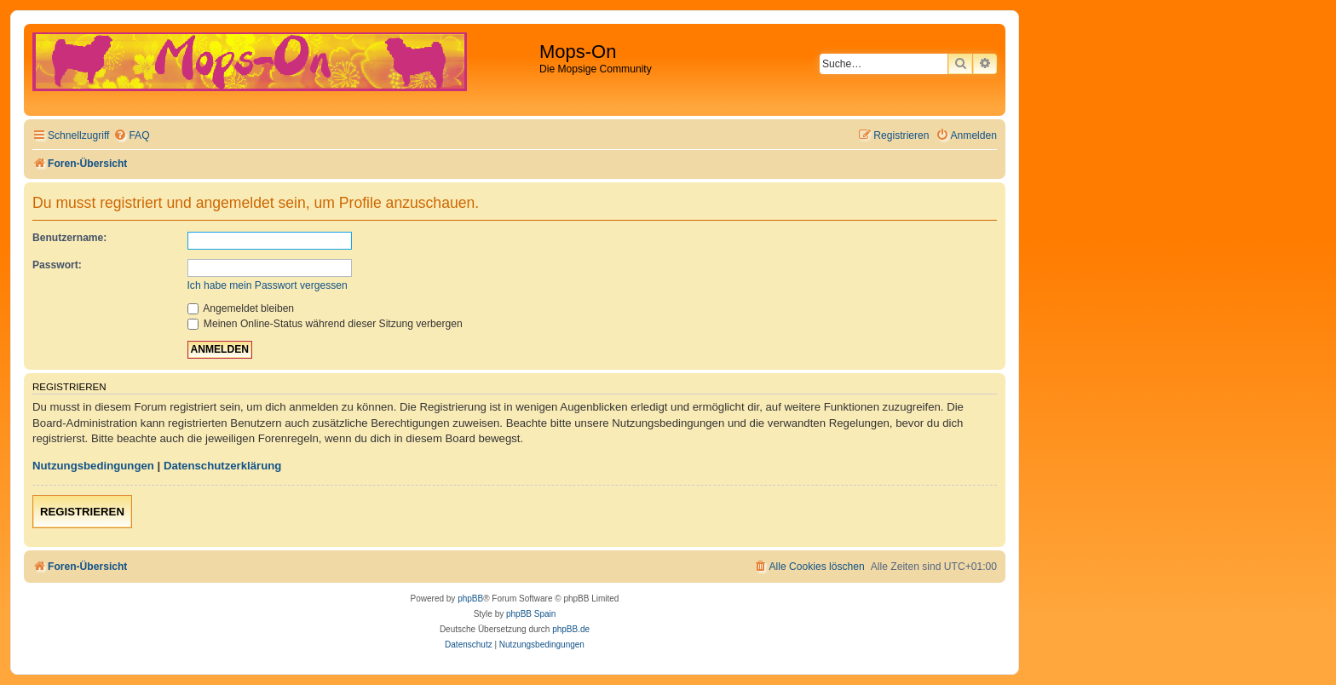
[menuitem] (131, 135)
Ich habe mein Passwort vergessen (267, 285)
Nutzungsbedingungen (93, 465)
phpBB (470, 598)
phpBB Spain (531, 614)
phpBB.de (571, 629)
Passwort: (57, 265)
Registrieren (82, 511)
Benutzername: (69, 238)
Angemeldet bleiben (241, 308)
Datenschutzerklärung (223, 465)
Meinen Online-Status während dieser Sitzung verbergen (325, 324)
